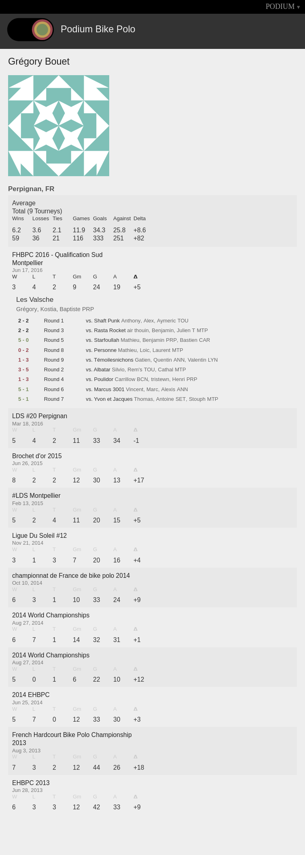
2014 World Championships (50, 615)
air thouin (137, 330)
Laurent (161, 350)
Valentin (197, 360)
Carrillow (125, 379)
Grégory (26, 309)
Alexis (168, 389)
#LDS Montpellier (36, 495)
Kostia (48, 309)
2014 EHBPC (31, 694)
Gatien (142, 360)
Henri (178, 379)
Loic (145, 350)
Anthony (131, 321)
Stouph (197, 399)
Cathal (166, 370)
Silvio (118, 370)
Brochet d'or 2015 (37, 456)
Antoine (165, 399)
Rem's (134, 370)
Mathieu (130, 340)
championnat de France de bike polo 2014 (71, 575)
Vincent (134, 389)
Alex (149, 321)
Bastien (188, 340)
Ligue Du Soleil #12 (39, 535)
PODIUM (280, 6)
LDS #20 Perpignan (39, 416)
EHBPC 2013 (31, 782)
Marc (152, 389)
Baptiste (69, 309)
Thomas (143, 399)
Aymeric (166, 321)
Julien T (186, 330)
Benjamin (163, 330)
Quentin (162, 360)
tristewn (160, 379)
